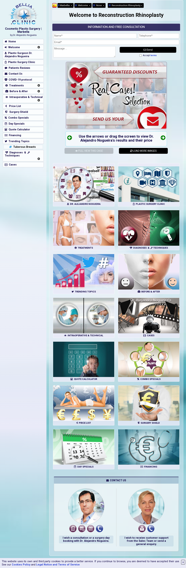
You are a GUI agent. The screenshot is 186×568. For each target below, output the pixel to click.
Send (148, 49)
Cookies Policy (21, 564)
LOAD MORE (143, 150)
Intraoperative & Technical (24, 97)
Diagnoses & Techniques (17, 154)
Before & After (16, 91)
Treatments (14, 85)
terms (153, 55)
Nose (97, 5)
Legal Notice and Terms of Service (58, 564)
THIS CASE (89, 150)
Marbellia (64, 5)
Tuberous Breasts (22, 146)
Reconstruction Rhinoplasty (124, 5)
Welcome (81, 5)
